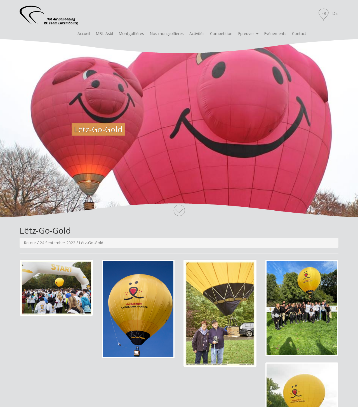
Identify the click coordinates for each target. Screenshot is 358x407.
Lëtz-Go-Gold (91, 242)
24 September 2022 (57, 242)
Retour (30, 242)
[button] (248, 33)
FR (323, 13)
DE (335, 13)
